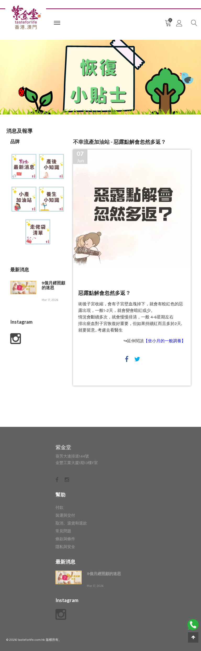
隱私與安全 (65, 546)
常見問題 (63, 531)
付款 (59, 507)
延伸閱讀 (156, 340)
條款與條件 (65, 539)
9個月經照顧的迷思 (53, 285)
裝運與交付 (65, 515)
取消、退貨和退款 (71, 523)
